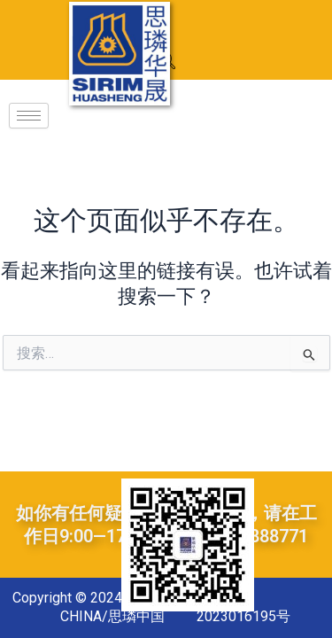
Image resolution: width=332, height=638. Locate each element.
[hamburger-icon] (29, 115)
